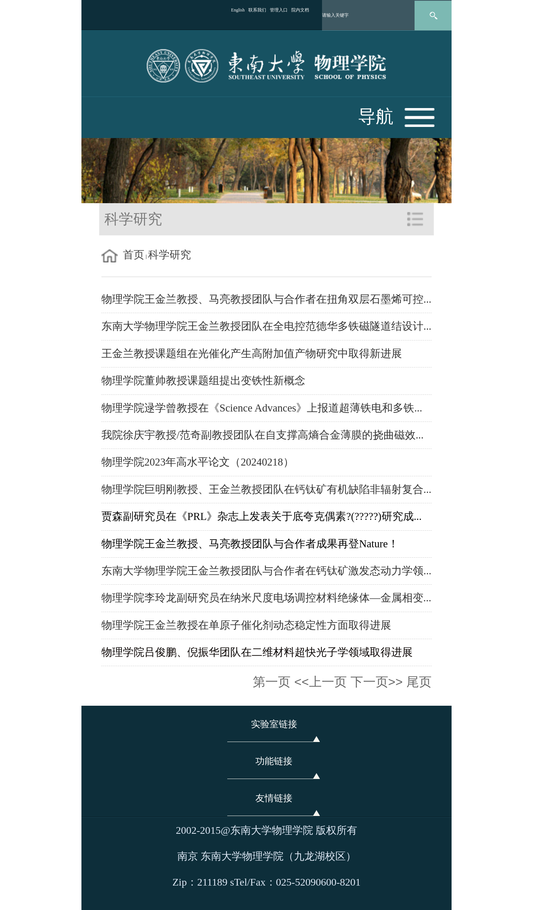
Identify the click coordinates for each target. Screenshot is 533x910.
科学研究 (169, 255)
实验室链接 (274, 724)
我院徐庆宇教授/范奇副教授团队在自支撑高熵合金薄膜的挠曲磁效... (262, 435)
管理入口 (279, 10)
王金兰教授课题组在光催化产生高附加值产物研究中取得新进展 (251, 353)
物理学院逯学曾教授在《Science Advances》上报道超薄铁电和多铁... (261, 408)
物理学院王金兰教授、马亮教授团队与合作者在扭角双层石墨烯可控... (266, 299)
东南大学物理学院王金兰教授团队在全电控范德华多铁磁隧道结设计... (266, 326)
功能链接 (273, 761)
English (238, 10)
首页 (133, 255)
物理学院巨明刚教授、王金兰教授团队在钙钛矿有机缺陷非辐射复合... (266, 489)
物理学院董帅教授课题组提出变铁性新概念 (203, 380)
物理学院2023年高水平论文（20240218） (197, 462)
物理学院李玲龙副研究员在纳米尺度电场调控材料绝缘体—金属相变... (266, 598)
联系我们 (257, 10)
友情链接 (273, 798)
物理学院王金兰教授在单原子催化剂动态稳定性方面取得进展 (246, 625)
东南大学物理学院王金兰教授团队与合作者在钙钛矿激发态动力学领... (266, 571)
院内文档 (300, 10)
